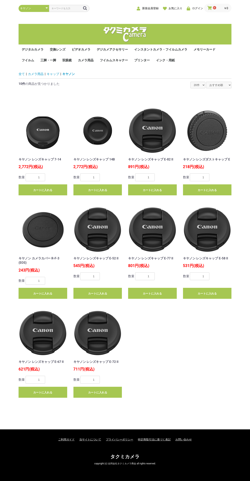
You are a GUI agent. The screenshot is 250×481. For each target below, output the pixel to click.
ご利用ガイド (66, 439)
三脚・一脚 (48, 60)
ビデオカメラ (81, 49)
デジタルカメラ (33, 49)
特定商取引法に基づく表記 (154, 439)
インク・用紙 (165, 60)
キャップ (53, 74)
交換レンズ (57, 49)
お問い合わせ (183, 439)
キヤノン (68, 74)
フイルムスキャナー (114, 60)
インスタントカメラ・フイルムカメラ (160, 49)
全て (22, 74)
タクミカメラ (125, 456)
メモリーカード (204, 49)
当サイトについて (90, 439)
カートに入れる (42, 190)
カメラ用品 (86, 60)
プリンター (142, 60)
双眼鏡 (67, 60)
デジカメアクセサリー (112, 49)
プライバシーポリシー (119, 439)
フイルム (28, 60)
